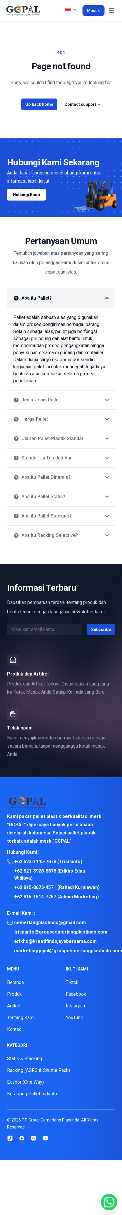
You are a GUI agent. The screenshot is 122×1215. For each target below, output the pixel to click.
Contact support (82, 104)
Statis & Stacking (24, 1058)
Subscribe (101, 629)
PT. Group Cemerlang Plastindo (50, 1120)
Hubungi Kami (26, 194)
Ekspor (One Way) (25, 1082)
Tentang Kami (21, 1017)
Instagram (76, 1006)
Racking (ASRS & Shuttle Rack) (38, 1070)
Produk (14, 994)
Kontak (14, 1029)
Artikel (13, 1006)
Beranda (15, 982)
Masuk (93, 10)
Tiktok (72, 982)
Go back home (39, 104)
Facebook (76, 994)
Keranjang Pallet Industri (32, 1094)
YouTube (74, 1017)
